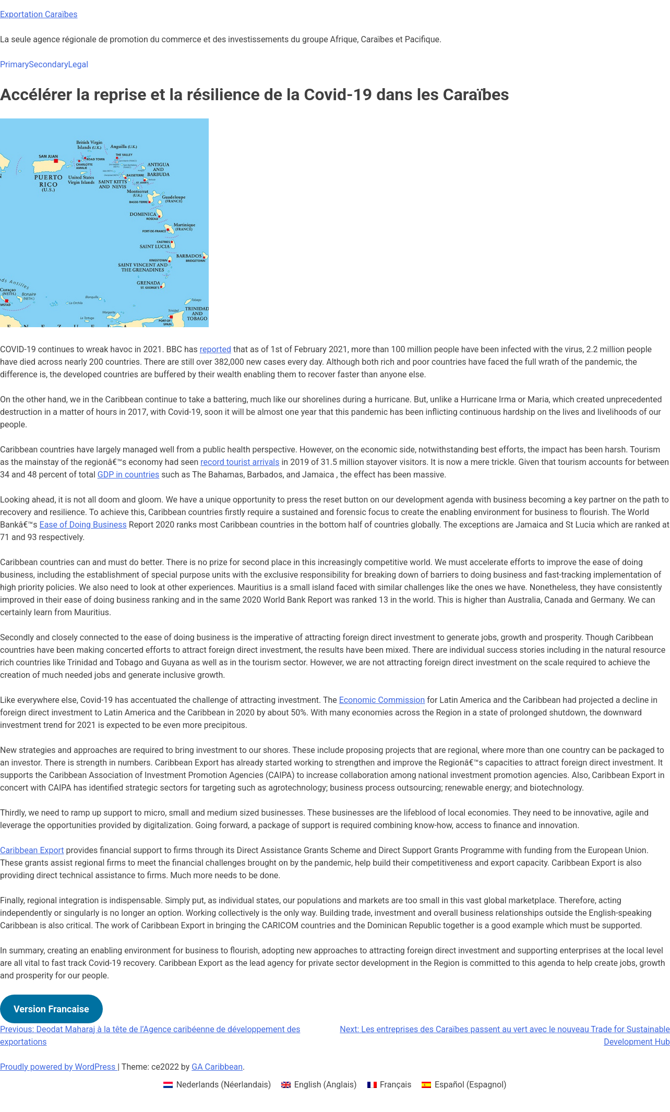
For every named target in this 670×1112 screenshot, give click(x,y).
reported (215, 349)
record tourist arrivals (239, 462)
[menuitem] (217, 1085)
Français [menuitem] (396, 1085)
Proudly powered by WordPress (58, 1067)
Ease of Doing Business (83, 525)
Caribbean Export (32, 850)
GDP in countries (129, 475)
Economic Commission (382, 700)
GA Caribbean (217, 1067)
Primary (14, 64)
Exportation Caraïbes (39, 14)
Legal (78, 64)
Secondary (48, 64)
